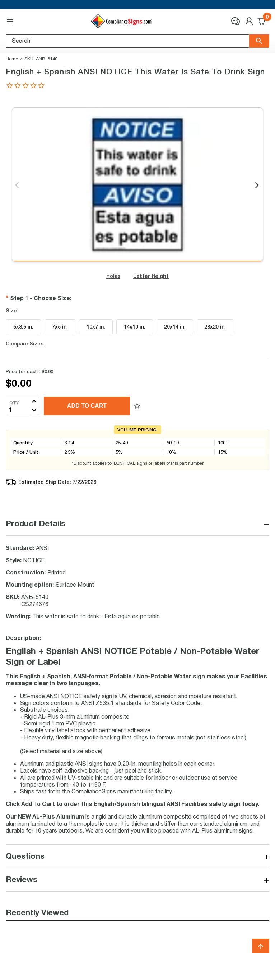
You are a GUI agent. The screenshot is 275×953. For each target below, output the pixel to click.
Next (257, 185)
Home (12, 58)
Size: (12, 310)
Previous (17, 185)
